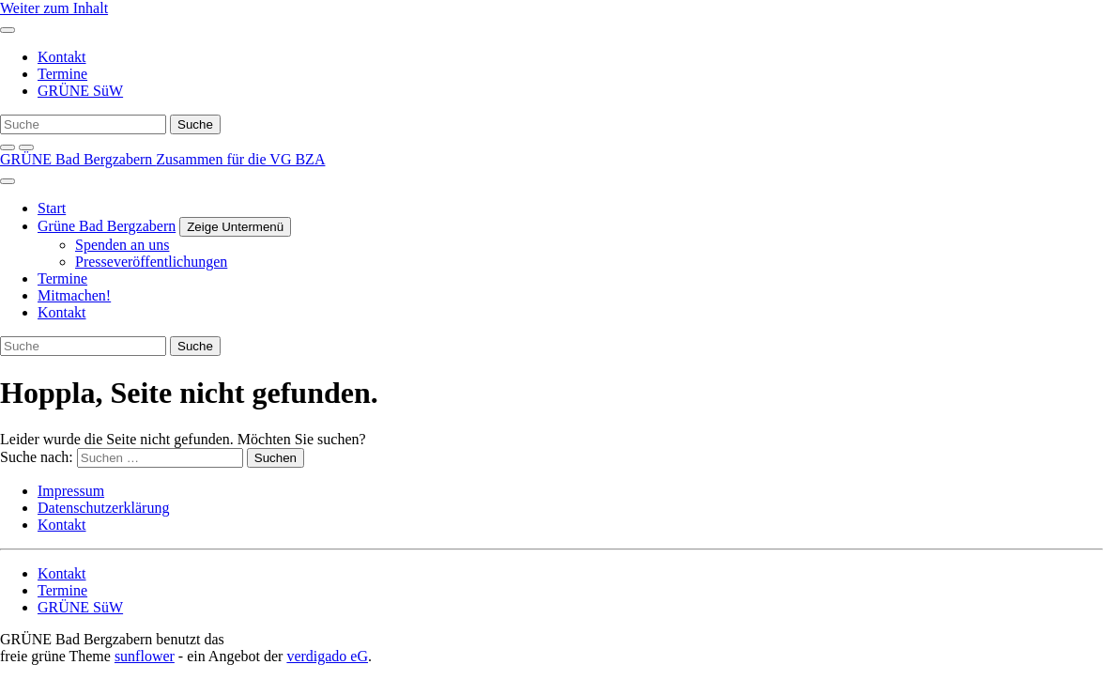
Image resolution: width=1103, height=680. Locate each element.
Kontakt (62, 57)
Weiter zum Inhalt (54, 8)
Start (52, 208)
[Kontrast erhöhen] (26, 147)
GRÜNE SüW (80, 91)
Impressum (71, 491)
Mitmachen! (74, 295)
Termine (62, 74)
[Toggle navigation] (7, 30)
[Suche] (83, 124)
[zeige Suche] (7, 147)
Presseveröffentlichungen (151, 262)
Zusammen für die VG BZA (240, 159)
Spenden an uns (122, 245)
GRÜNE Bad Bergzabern (78, 159)
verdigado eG (327, 656)
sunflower (145, 656)
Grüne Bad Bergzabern (107, 226)
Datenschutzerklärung (103, 508)
